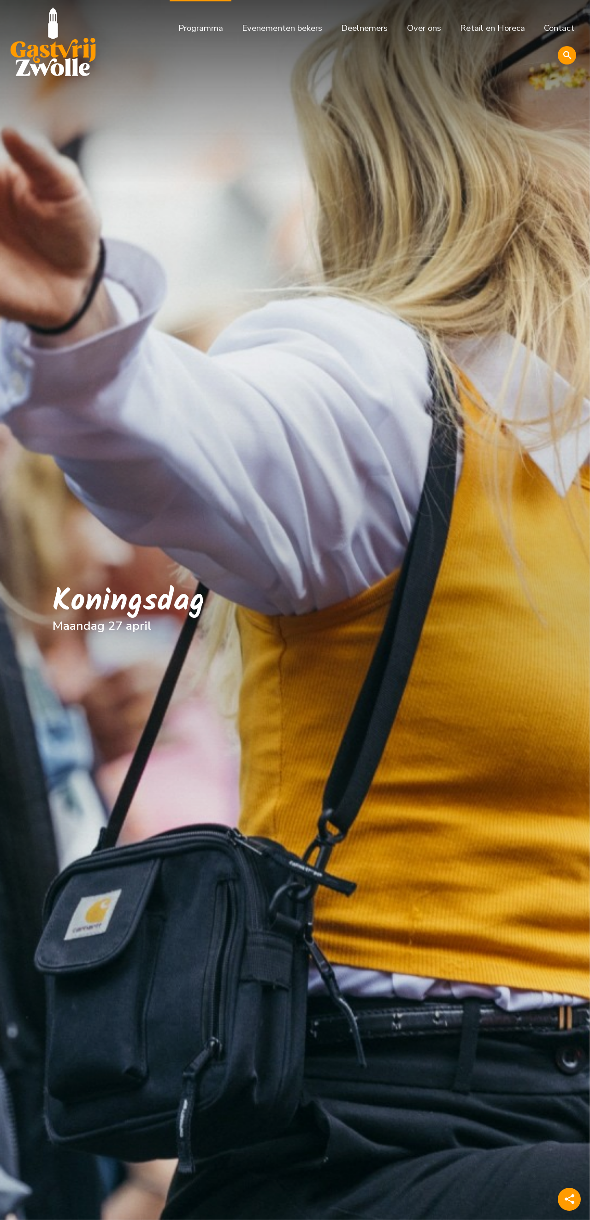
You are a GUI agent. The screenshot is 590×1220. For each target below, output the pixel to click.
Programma (200, 28)
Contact (559, 28)
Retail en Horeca (492, 28)
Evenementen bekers (282, 28)
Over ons (424, 28)
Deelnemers (364, 28)
